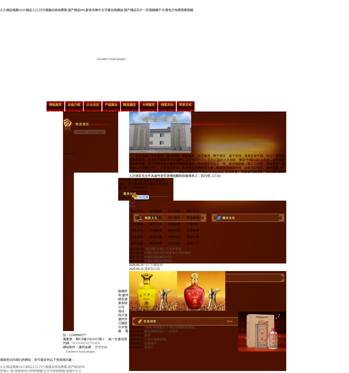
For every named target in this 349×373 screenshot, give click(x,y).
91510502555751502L (86, 343)
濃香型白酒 (152, 269)
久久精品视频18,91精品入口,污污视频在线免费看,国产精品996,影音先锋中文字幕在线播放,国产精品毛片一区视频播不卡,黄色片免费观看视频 (96, 10)
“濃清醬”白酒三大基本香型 (162, 249)
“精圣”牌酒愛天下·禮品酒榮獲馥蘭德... (170, 327)
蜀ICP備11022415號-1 (90, 339)
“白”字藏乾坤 (153, 265)
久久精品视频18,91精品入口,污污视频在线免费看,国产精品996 (42, 367)
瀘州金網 (85, 347)
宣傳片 (148, 347)
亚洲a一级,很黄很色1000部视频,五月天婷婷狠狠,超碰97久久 (41, 371)
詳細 (216, 176)
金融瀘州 (150, 343)
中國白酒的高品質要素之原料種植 (167, 253)
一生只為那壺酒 (154, 339)
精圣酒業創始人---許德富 (161, 331)
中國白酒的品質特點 (158, 261)
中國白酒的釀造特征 (158, 257)
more (132, 202)
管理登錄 (101, 347)
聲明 (147, 335)
